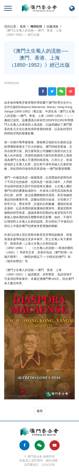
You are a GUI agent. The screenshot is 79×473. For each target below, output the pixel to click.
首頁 (23, 26)
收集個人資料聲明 (31, 460)
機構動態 (36, 26)
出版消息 (52, 26)
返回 (40, 411)
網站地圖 (52, 460)
